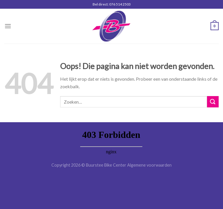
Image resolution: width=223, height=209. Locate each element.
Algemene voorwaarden (149, 165)
